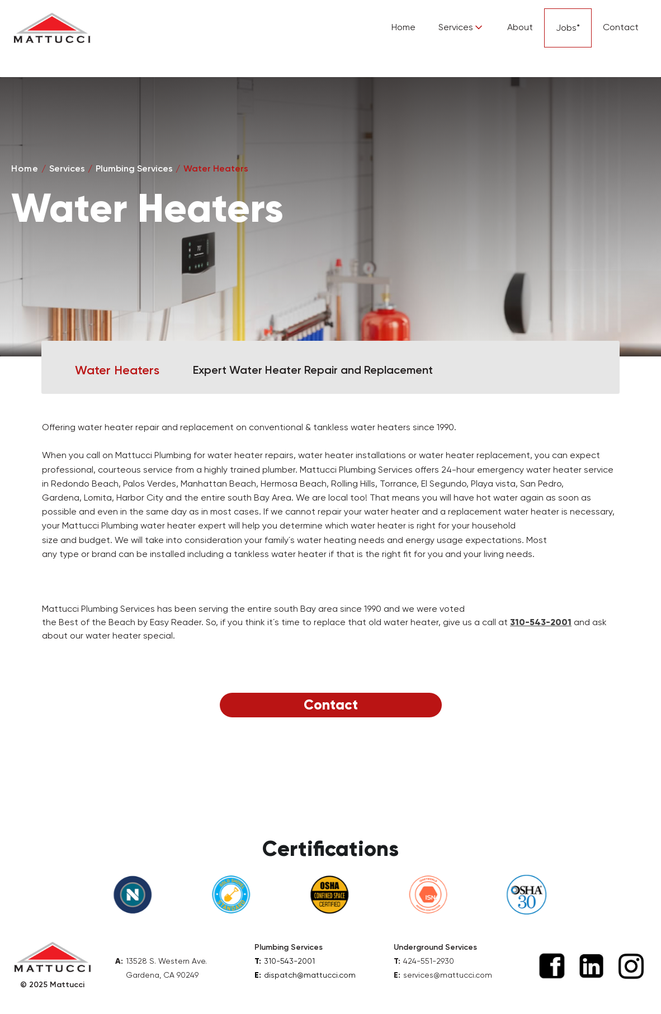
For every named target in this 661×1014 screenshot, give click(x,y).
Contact (621, 27)
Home (403, 27)
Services (67, 168)
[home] (51, 28)
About (520, 27)
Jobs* (568, 27)
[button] (461, 27)
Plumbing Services (134, 168)
